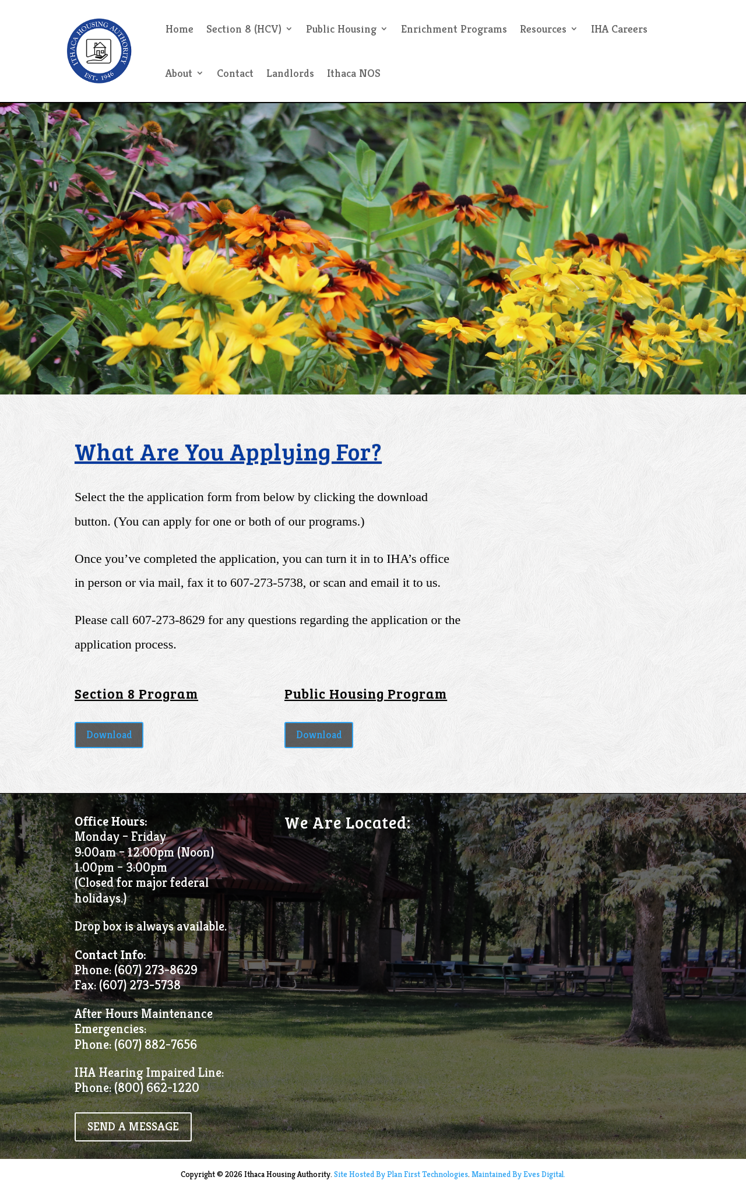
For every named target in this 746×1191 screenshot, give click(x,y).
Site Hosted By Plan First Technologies (401, 1174)
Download (109, 734)
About (179, 73)
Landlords (290, 73)
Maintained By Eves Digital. (518, 1174)
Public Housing (341, 29)
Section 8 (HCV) (243, 29)
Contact (235, 73)
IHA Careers (619, 29)
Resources (543, 29)
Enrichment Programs (454, 29)
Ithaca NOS (354, 73)
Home (179, 29)
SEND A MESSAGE (133, 1126)
